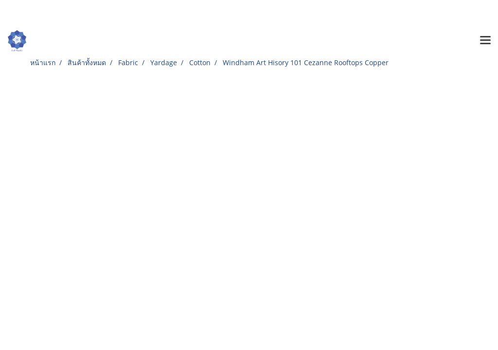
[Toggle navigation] (485, 41)
